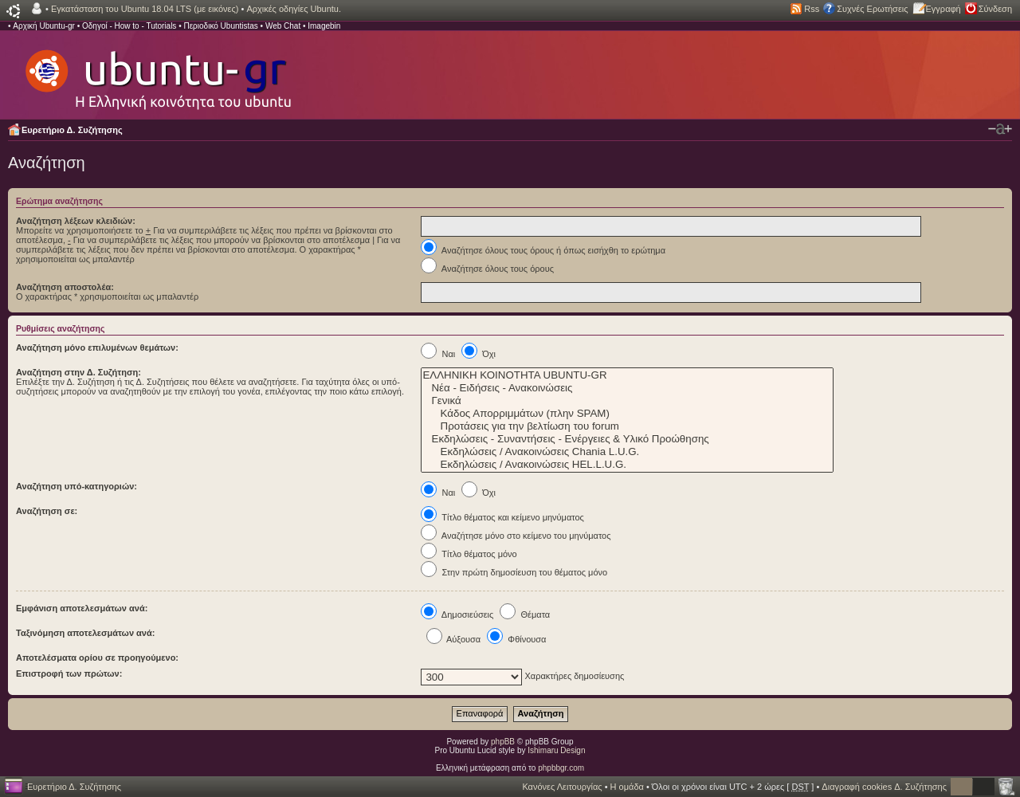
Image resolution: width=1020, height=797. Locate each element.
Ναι (438, 354)
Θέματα (525, 614)
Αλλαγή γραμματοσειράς (1000, 129)
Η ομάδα (627, 786)
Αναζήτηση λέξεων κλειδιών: (75, 221)
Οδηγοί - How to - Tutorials (129, 26)
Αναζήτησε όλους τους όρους (487, 268)
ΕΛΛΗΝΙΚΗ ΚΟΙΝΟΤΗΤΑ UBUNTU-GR (627, 375)
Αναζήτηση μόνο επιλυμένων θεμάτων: (97, 347)
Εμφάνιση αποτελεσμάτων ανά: (81, 608)
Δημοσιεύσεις (457, 614)
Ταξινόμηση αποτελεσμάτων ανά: (85, 633)
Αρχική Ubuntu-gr (44, 26)
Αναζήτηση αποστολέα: (65, 287)
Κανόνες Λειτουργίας (562, 786)
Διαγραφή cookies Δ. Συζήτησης (884, 786)
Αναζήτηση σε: (46, 511)
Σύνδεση (995, 9)
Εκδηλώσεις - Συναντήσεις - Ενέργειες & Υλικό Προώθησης (627, 439)
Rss (811, 9)
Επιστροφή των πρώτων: (69, 673)
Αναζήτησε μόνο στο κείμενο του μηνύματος (515, 535)
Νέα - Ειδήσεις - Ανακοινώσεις (627, 388)
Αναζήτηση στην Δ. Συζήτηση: (78, 372)
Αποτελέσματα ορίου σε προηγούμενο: (97, 657)
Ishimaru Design (556, 750)
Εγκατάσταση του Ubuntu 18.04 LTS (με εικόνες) (144, 9)
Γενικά (627, 401)
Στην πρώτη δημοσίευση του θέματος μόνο (514, 572)
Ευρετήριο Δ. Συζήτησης (72, 130)
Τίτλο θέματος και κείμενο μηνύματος (502, 517)
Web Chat (282, 26)
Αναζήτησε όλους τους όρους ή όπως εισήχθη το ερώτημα (543, 250)
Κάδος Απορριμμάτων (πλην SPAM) (627, 413)
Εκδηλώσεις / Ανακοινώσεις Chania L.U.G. (627, 452)
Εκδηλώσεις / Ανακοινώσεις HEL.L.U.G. (627, 464)
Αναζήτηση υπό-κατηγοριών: (76, 486)
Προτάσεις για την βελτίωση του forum (627, 426)
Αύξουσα (453, 639)
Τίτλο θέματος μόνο (468, 554)
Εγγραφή (943, 9)
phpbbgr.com (561, 768)
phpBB (503, 741)
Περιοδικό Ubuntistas (220, 26)
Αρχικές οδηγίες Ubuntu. (293, 9)
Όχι (478, 354)
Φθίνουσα (516, 639)
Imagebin (324, 26)
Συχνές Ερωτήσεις (872, 9)
